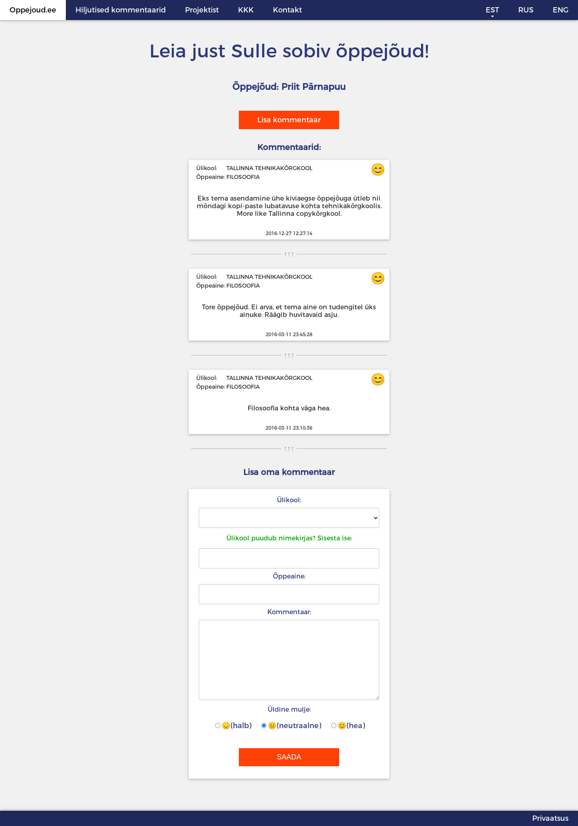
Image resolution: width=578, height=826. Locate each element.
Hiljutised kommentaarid (120, 10)
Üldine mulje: (289, 709)
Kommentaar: (289, 612)
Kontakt (287, 10)
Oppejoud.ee (33, 10)
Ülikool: (289, 500)
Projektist (202, 10)
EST (492, 10)
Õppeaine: (289, 576)
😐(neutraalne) (291, 725)
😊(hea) (348, 725)
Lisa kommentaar (289, 120)
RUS (525, 10)
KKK (246, 10)
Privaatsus (550, 818)
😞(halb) (233, 725)
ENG (560, 10)
